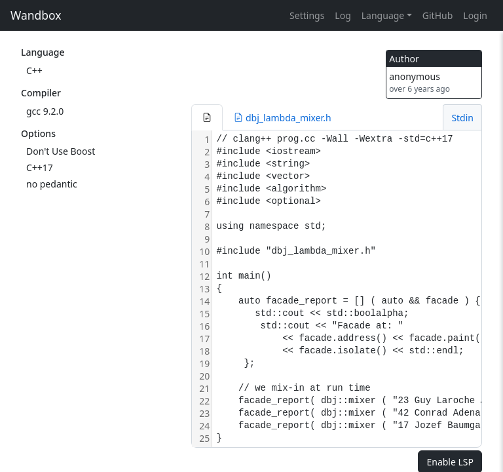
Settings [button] (306, 15)
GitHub (437, 15)
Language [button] (383, 15)
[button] (207, 117)
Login (475, 15)
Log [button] (342, 15)
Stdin (462, 117)
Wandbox (36, 15)
